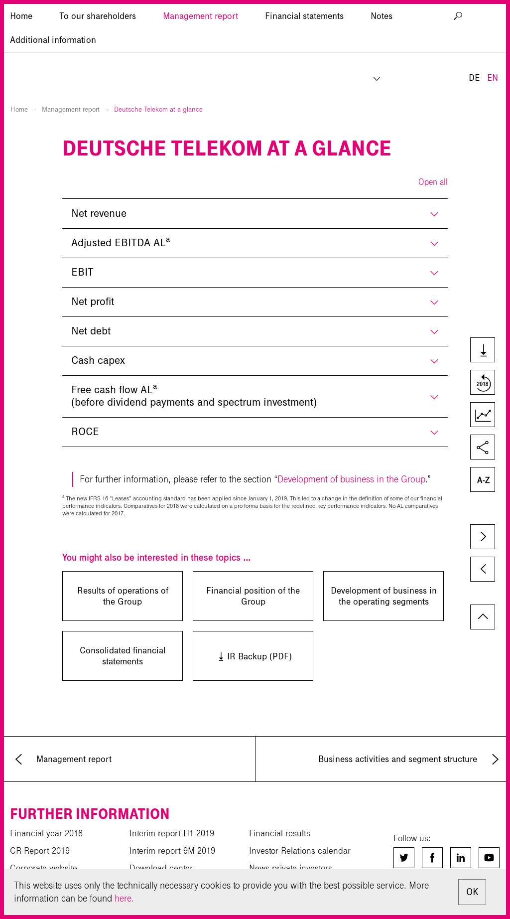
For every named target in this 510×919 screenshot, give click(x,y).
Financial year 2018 (46, 833)
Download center (161, 868)
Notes (381, 62)
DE (474, 28)
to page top (482, 617)
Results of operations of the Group (122, 596)
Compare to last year (482, 383)
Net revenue (99, 213)
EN (492, 28)
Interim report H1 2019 (171, 833)
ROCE (85, 431)
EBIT (82, 272)
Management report (200, 62)
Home (19, 109)
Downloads (482, 350)
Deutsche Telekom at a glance (158, 109)
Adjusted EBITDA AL (120, 241)
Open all (433, 182)
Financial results (279, 833)
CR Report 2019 (40, 850)
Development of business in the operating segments (384, 596)
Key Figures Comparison (482, 415)
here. (124, 898)
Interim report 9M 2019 (172, 850)
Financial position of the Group (253, 596)
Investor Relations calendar (300, 850)
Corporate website (43, 868)
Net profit (92, 301)
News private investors (290, 868)
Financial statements (304, 62)
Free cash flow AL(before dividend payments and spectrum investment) (194, 395)
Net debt (91, 330)
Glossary (482, 480)
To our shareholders (97, 62)
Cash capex (98, 360)
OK (472, 892)
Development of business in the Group (351, 479)
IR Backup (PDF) (242, 655)
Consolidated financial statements (122, 656)
